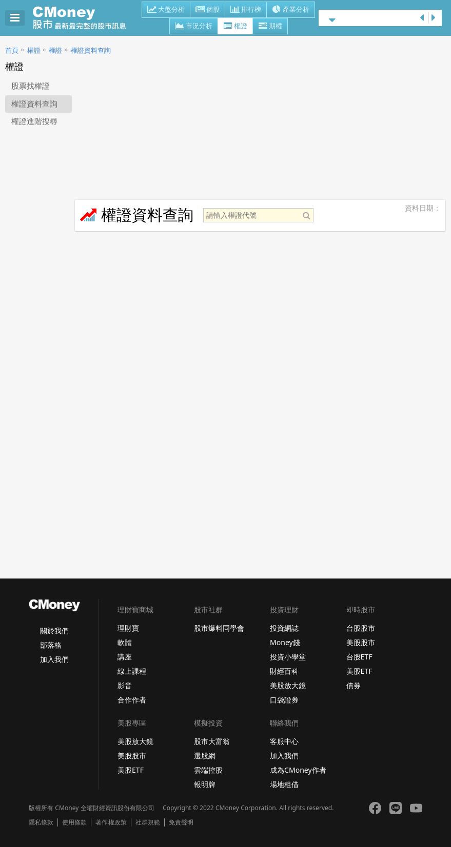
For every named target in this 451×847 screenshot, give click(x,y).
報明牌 (204, 784)
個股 (207, 10)
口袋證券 (284, 700)
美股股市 (360, 642)
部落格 (51, 645)
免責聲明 (181, 822)
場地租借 (284, 784)
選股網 (204, 755)
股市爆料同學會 (219, 628)
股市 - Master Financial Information (85, 18)
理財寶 (128, 628)
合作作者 (131, 700)
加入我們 (54, 659)
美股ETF (359, 671)
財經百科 (284, 671)
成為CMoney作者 (298, 770)
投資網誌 (284, 628)
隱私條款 (41, 822)
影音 (124, 685)
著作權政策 (110, 822)
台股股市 (360, 628)
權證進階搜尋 (34, 121)
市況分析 (193, 26)
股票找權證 (30, 85)
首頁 (11, 50)
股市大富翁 (212, 741)
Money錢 (285, 642)
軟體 (124, 642)
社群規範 (147, 822)
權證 (235, 26)
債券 (353, 685)
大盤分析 (166, 10)
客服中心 (284, 741)
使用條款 (74, 822)
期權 (270, 26)
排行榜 (245, 10)
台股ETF (359, 657)
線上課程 (131, 671)
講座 (124, 657)
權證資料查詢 (91, 50)
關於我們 (54, 630)
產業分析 (290, 10)
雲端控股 (208, 770)
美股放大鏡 (288, 685)
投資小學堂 (288, 657)
